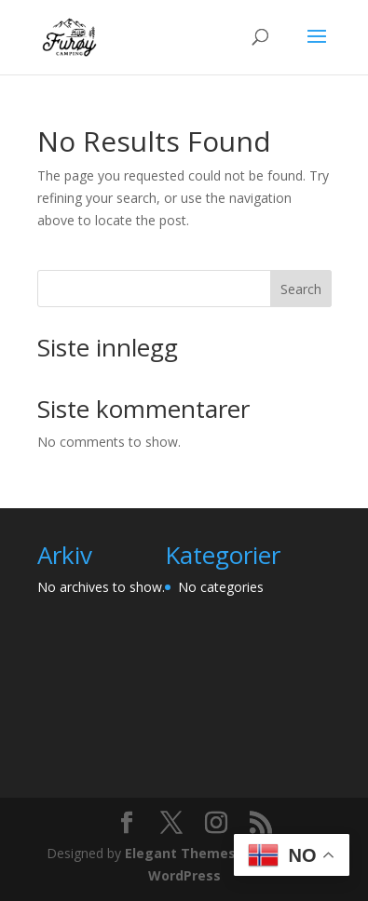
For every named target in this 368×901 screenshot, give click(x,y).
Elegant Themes (180, 853)
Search (300, 289)
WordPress (184, 875)
